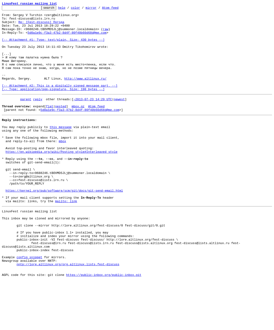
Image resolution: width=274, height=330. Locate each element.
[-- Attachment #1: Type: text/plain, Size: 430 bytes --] (53, 46)
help (69, 9)
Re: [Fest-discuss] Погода (41, 25)
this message (61, 149)
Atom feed (117, 9)
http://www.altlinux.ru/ (85, 93)
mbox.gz (77, 125)
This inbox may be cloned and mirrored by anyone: (46, 257)
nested (60, 125)
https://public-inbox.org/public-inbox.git (103, 325)
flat (49, 125)
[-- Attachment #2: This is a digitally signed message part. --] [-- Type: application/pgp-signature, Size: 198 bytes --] (59, 104)
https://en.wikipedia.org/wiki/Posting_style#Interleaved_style (62, 178)
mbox (62, 166)
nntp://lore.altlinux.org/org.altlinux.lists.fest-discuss (67, 312)
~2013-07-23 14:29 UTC (92, 117)
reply (37, 117)
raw (105, 34)
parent (25, 117)
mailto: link (66, 238)
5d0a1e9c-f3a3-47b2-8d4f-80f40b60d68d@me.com (67, 38)
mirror (98, 9)
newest (119, 117)
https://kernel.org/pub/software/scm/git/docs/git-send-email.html (64, 225)
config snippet (29, 304)
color (82, 9)
